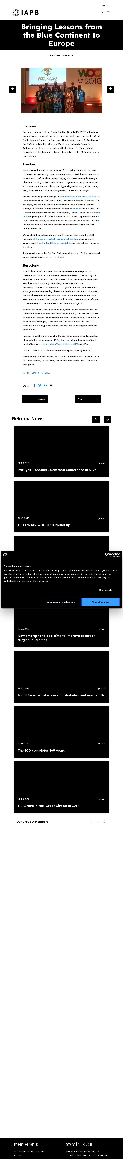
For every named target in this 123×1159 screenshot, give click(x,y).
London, (35, 372)
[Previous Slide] (12, 89)
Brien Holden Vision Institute (57, 344)
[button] (106, 5)
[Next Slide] (110, 89)
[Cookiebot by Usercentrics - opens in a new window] (107, 555)
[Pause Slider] (98, 822)
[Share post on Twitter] (41, 386)
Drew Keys (75, 208)
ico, (28, 372)
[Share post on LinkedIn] (47, 386)
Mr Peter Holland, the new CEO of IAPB (80, 196)
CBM (75, 344)
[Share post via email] (52, 386)
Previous (35, 399)
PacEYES (45, 372)
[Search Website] (102, 12)
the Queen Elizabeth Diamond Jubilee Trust (57, 239)
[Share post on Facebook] (36, 386)
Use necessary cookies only (61, 602)
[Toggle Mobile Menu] (108, 12)
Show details (105, 590)
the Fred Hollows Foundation (56, 243)
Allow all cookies (100, 602)
